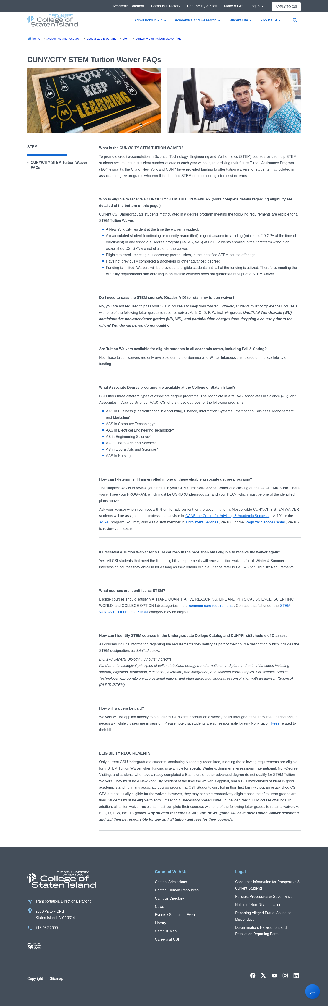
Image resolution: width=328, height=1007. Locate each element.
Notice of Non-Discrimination (258, 905)
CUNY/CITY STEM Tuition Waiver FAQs (160, 39)
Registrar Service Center (265, 523)
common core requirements (211, 606)
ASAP (104, 523)
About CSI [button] (268, 21)
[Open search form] (295, 21)
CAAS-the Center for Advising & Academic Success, (227, 516)
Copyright (35, 980)
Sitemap (56, 980)
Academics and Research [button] (195, 21)
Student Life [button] (238, 21)
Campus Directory (165, 6)
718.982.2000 (47, 929)
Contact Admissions (171, 883)
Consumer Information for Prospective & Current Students (267, 886)
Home (36, 39)
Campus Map (166, 932)
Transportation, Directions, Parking (64, 902)
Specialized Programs (102, 39)
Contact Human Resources (177, 891)
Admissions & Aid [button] (148, 21)
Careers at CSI (167, 940)
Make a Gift (233, 6)
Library (160, 924)
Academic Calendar (128, 6)
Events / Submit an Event (175, 915)
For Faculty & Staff (202, 6)
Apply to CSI (286, 6)
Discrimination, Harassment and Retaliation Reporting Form (261, 931)
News (159, 907)
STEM (127, 39)
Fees (275, 724)
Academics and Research (63, 39)
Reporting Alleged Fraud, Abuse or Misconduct (263, 917)
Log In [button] (255, 6)
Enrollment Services (202, 523)
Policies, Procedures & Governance (264, 897)
